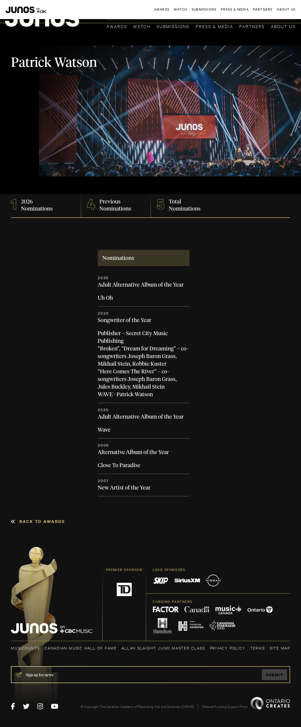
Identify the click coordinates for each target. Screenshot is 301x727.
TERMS (257, 647)
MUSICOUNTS (25, 647)
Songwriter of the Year (124, 320)
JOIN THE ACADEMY (219, 12)
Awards (116, 26)
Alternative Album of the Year (133, 452)
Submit (274, 674)
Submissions (172, 26)
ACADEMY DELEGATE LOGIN (270, 12)
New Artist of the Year (124, 488)
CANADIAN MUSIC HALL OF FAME (81, 647)
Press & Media (214, 26)
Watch (141, 26)
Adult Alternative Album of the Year (141, 285)
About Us (283, 26)
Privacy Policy (227, 647)
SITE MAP (280, 647)
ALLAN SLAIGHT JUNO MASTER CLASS (163, 647)
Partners (252, 26)
